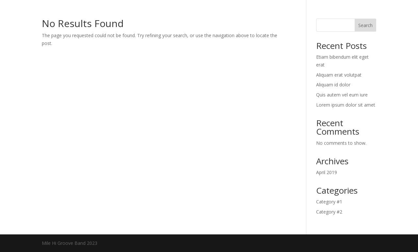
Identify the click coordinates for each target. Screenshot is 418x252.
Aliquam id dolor (333, 85)
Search (365, 25)
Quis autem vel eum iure (342, 95)
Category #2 (329, 212)
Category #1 (329, 202)
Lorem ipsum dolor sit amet (345, 105)
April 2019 (326, 172)
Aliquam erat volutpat (339, 75)
